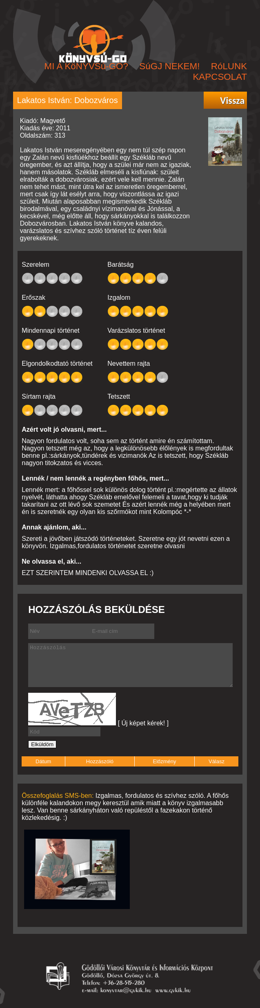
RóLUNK (229, 66)
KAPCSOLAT (220, 77)
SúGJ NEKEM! (169, 66)
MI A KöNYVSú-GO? (86, 66)
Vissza (232, 100)
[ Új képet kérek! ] (143, 723)
